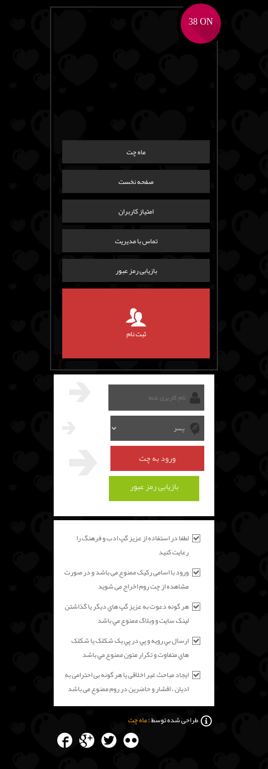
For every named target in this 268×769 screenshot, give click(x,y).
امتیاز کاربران (136, 211)
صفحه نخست (136, 181)
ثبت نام (136, 323)
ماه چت (136, 152)
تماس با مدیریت (136, 241)
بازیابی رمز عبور (136, 270)
